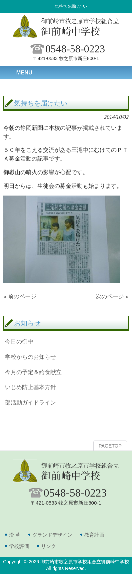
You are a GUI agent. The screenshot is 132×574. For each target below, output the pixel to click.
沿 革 (14, 535)
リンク (48, 546)
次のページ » (112, 296)
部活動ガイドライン (30, 402)
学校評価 (19, 546)
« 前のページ (19, 296)
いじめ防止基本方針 (30, 387)
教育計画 (94, 535)
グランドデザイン (52, 535)
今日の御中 (19, 341)
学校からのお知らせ (30, 356)
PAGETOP (110, 446)
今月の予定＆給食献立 (33, 372)
